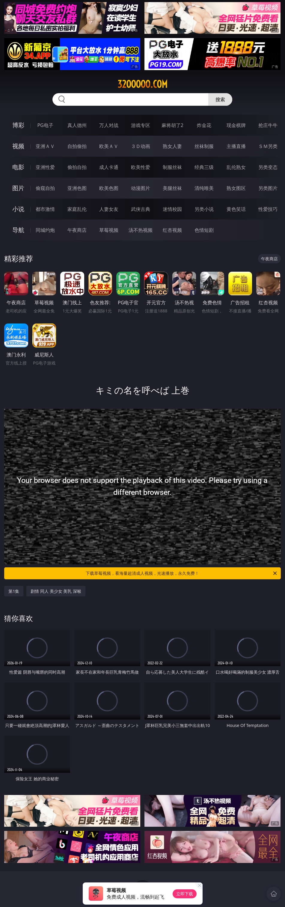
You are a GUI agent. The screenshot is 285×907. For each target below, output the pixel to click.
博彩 (18, 125)
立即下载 (184, 894)
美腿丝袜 (172, 188)
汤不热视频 (141, 230)
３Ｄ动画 (140, 146)
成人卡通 (108, 167)
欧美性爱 (140, 167)
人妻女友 (108, 209)
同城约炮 (45, 230)
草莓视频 (108, 230)
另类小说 (204, 209)
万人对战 (108, 125)
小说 (18, 209)
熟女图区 (236, 188)
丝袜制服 (204, 146)
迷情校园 (172, 209)
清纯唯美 (204, 188)
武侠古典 (140, 209)
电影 (18, 167)
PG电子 (45, 125)
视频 (18, 146)
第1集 (13, 591)
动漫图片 (140, 188)
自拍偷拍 (77, 146)
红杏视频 (172, 230)
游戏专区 (140, 125)
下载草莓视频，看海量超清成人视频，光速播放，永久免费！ (182, 573)
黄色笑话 (236, 209)
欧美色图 (108, 188)
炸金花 (204, 125)
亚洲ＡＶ (45, 146)
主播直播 (236, 146)
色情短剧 (204, 230)
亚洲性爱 (45, 167)
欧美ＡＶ (108, 146)
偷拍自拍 (77, 167)
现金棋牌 (236, 125)
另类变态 (268, 167)
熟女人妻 (172, 146)
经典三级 (204, 167)
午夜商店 (77, 230)
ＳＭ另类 (268, 146)
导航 (18, 230)
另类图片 (268, 188)
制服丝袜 (172, 167)
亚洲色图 (77, 188)
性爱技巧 (268, 209)
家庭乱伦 (77, 209)
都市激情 (45, 209)
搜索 (220, 99)
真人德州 (77, 125)
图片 (18, 188)
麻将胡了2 (172, 125)
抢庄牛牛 (268, 125)
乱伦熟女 (236, 167)
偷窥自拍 (45, 188)
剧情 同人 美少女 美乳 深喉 (56, 591)
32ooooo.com (142, 84)
